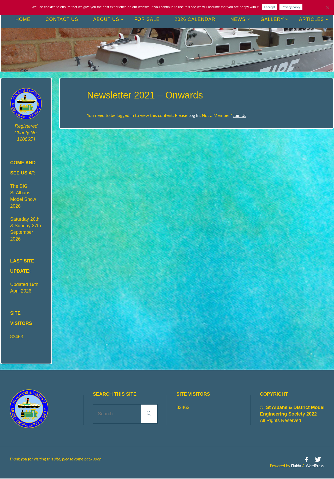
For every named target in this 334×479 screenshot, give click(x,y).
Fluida (294, 465)
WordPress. (315, 465)
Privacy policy (291, 7)
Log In (194, 115)
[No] (327, 7)
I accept (269, 7)
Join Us (240, 115)
